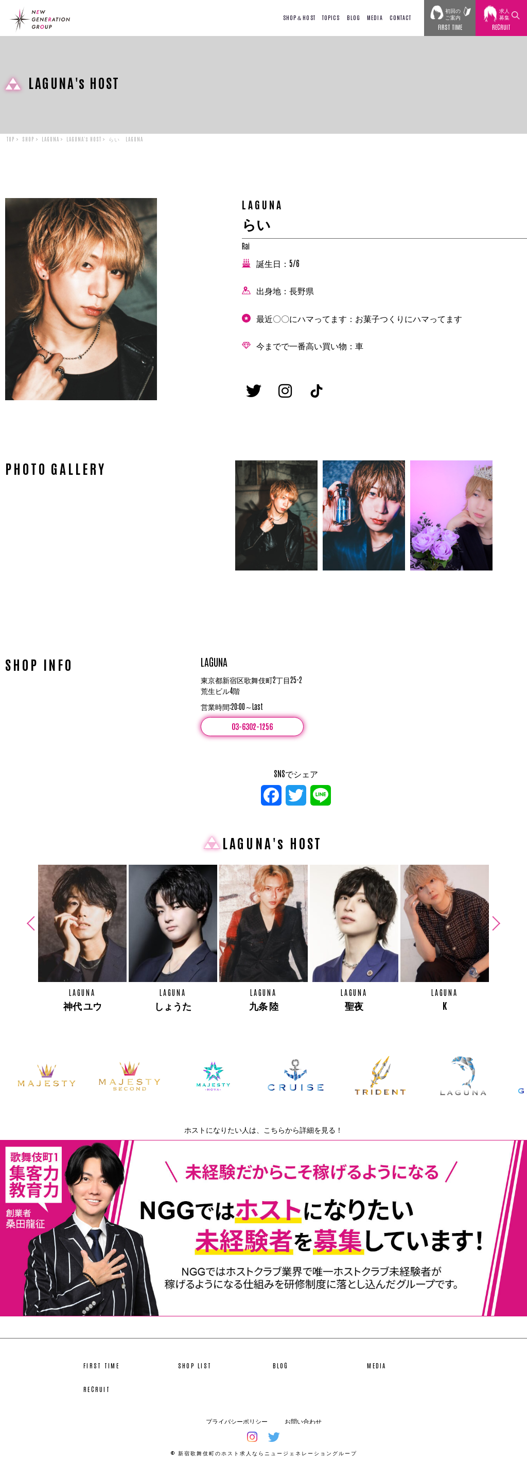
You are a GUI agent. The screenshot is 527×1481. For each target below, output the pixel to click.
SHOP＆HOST (299, 17)
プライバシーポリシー (237, 1427)
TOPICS (331, 17)
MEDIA (375, 17)
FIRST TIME (101, 1372)
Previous (32, 930)
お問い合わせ (303, 1427)
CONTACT (401, 17)
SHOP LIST (195, 1372)
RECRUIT (96, 1395)
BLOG (353, 17)
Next (494, 930)
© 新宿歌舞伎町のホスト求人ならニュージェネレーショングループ (263, 1459)
